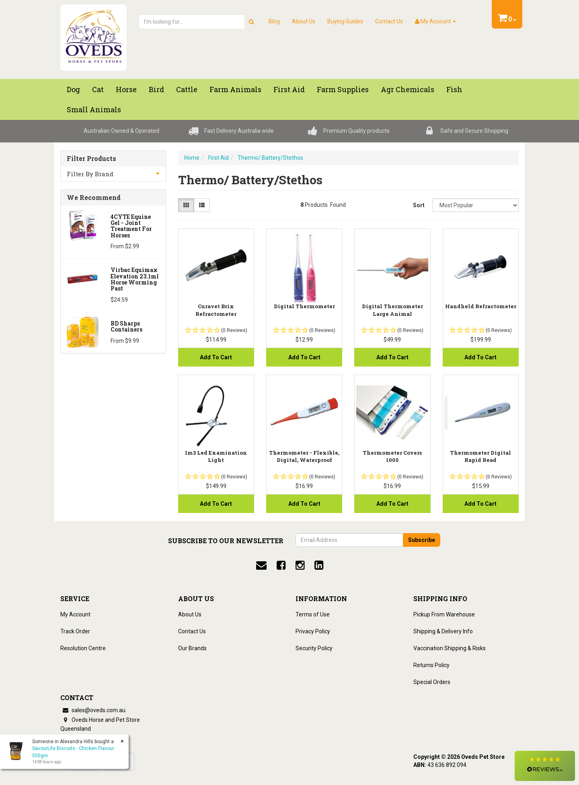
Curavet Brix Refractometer (215, 310)
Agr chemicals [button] (407, 89)
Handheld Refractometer (480, 306)
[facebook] (281, 565)
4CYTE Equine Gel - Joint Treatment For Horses (131, 226)
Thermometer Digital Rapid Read (480, 456)
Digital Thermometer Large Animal (392, 310)
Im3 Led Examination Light (216, 456)
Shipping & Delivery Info (443, 631)
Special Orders (431, 682)
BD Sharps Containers (126, 326)
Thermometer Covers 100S (392, 456)
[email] (261, 565)
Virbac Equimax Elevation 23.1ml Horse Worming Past (135, 279)
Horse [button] (126, 89)
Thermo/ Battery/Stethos (270, 158)
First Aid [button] (289, 89)
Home (191, 158)
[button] (545, 766)
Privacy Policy (313, 631)
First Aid (218, 158)
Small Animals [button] (94, 109)
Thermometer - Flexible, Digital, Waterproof (304, 456)
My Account (75, 614)
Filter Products (91, 158)
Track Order (75, 631)
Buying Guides (345, 21)
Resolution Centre (83, 648)
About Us (303, 21)
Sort (419, 205)
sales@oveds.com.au (92, 710)
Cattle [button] (186, 89)
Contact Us (389, 21)
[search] (251, 21)
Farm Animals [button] (235, 89)
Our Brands (192, 648)
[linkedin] (318, 565)
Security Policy (314, 648)
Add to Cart (216, 357)
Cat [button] (98, 89)
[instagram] (300, 565)
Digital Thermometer (304, 306)
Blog (274, 21)
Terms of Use (313, 614)
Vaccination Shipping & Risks (449, 648)
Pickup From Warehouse (444, 614)
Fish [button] (454, 89)
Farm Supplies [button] (343, 89)
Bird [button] (156, 89)
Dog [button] (73, 89)
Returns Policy (431, 665)
